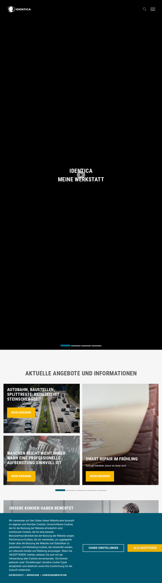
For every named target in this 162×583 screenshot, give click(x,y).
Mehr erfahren (21, 412)
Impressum (33, 575)
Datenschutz (16, 575)
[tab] (65, 345)
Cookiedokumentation (54, 575)
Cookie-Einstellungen (103, 547)
